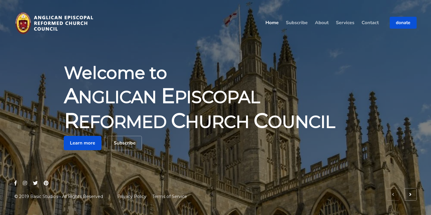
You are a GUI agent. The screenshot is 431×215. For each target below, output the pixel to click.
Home (272, 22)
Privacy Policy (131, 196)
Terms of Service (169, 196)
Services (345, 22)
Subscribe (297, 22)
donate (403, 23)
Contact (370, 22)
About (322, 22)
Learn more (82, 143)
